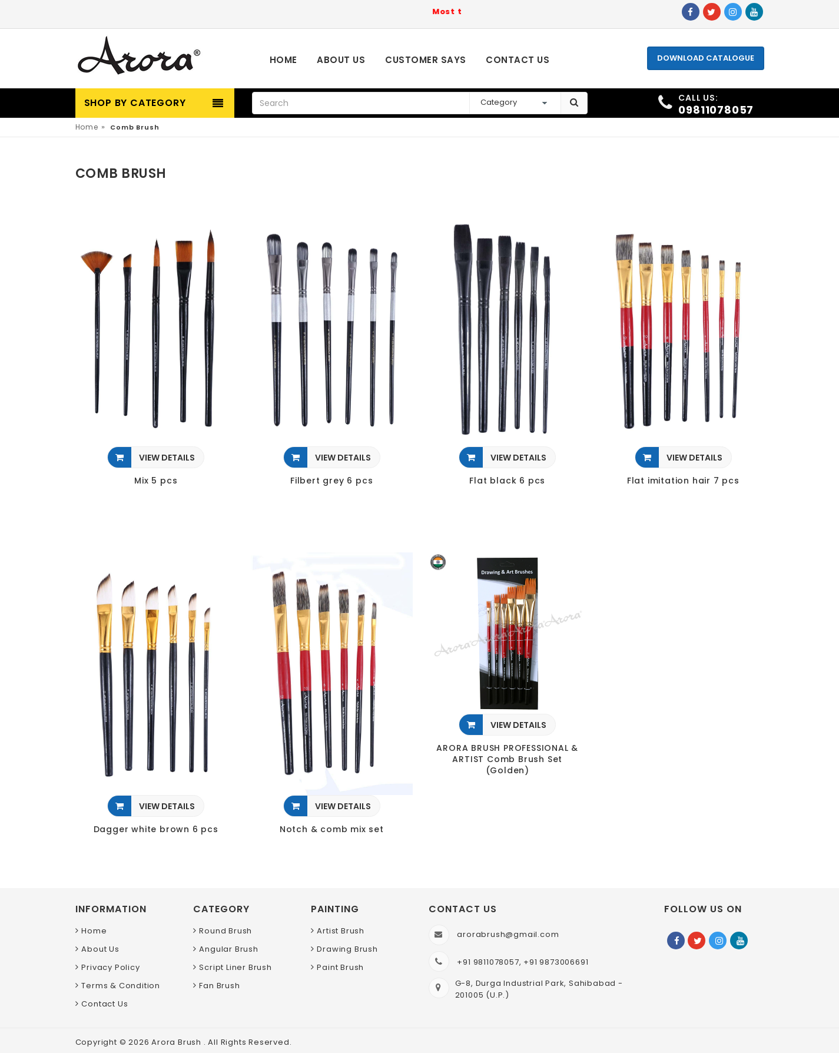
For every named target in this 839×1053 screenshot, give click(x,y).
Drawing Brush (347, 949)
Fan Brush (219, 985)
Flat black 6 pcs (507, 480)
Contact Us (104, 1003)
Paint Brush (340, 967)
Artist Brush (340, 930)
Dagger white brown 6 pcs (156, 829)
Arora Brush (177, 1042)
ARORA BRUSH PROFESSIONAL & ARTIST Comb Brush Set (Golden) (507, 759)
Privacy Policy (110, 967)
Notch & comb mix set (332, 829)
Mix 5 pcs (155, 480)
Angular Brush (228, 949)
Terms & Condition (120, 985)
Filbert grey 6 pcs (331, 480)
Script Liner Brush (235, 967)
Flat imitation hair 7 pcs (683, 480)
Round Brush (225, 930)
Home (86, 127)
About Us (100, 949)
